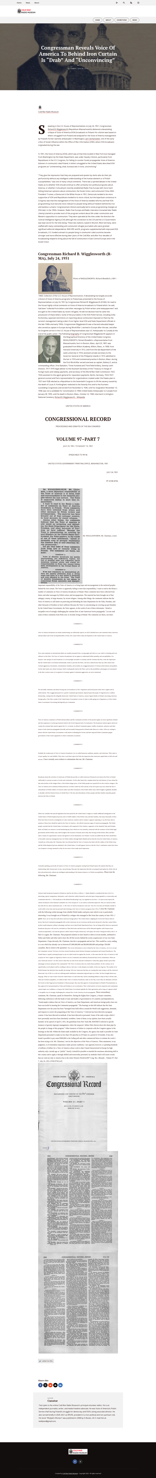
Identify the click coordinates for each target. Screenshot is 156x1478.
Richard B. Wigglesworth (58, 129)
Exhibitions (122, 20)
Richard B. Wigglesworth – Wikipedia (70, 397)
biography (74, 334)
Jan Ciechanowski (92, 139)
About (36, 3)
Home (19, 3)
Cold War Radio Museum (48, 112)
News (28, 3)
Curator (73, 68)
